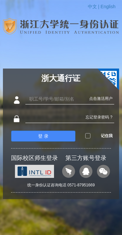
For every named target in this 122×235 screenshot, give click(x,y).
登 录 (43, 136)
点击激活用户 (101, 98)
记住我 (107, 135)
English (108, 6)
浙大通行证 (60, 78)
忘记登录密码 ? (99, 117)
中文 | (94, 6)
